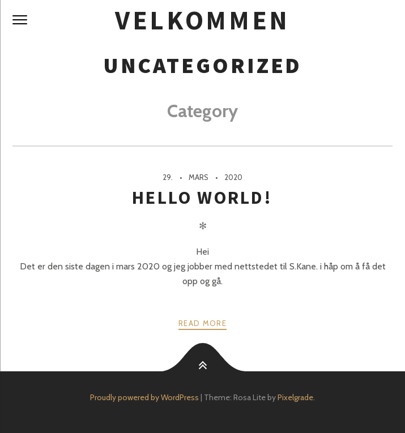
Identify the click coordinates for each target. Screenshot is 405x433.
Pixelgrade (295, 397)
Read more (202, 323)
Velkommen (202, 20)
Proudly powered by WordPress (144, 397)
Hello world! (202, 197)
